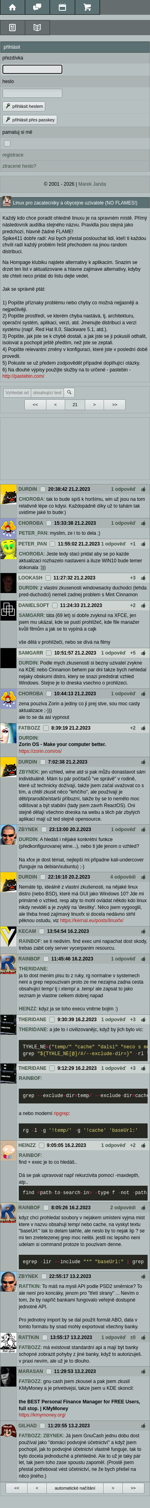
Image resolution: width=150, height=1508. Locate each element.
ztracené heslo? (19, 166)
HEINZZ (27, 1009)
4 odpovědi (123, 877)
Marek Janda (92, 184)
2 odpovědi (123, 1207)
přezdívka (12, 58)
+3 (133, 578)
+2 (133, 605)
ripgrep (61, 1113)
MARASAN (30, 1371)
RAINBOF (30, 941)
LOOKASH (30, 578)
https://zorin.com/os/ (40, 751)
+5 (133, 653)
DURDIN (27, 489)
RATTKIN (29, 1286)
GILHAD (27, 1426)
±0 (133, 1337)
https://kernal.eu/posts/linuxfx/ (91, 920)
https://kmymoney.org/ (42, 1415)
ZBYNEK (28, 772)
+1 (133, 544)
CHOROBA (31, 499)
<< (35, 404)
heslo (8, 81)
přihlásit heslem (24, 106)
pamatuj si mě (17, 132)
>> (114, 404)
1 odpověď (123, 489)
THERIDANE (33, 969)
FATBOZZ (29, 728)
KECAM (27, 931)
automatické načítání (75, 1488)
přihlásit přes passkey (30, 120)
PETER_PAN (33, 533)
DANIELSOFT (33, 605)
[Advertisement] (75, 448)
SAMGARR (31, 615)
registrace (13, 155)
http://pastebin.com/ (23, 376)
